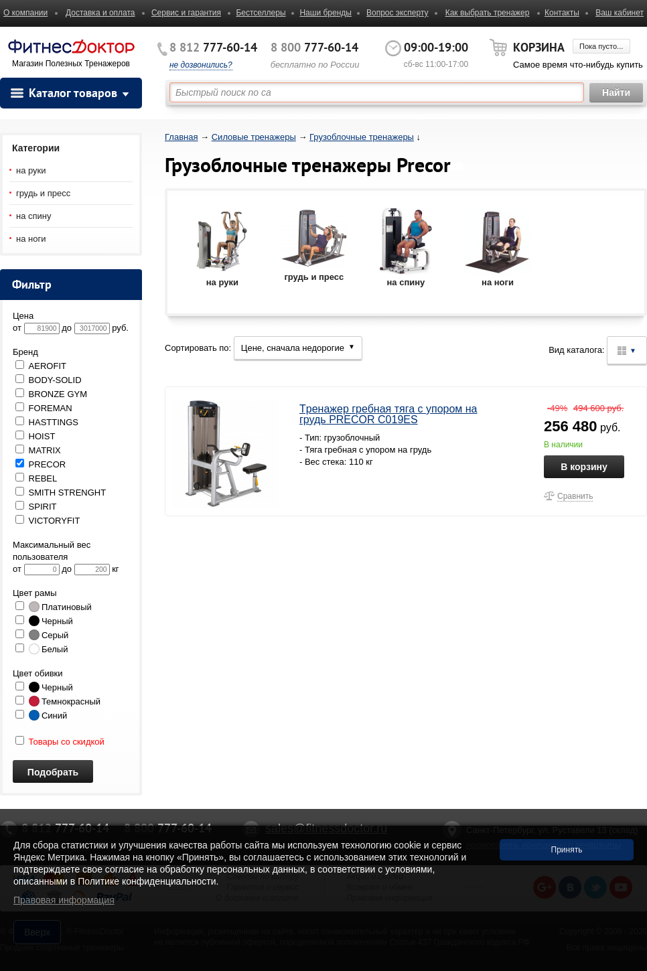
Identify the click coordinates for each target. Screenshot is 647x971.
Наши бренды (325, 12)
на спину (34, 216)
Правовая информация (64, 900)
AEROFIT (40, 366)
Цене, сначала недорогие (298, 348)
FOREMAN (43, 408)
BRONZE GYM (51, 394)
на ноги (31, 239)
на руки (31, 170)
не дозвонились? (200, 65)
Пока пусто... (601, 46)
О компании (25, 12)
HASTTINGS (46, 422)
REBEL (36, 478)
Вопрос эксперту (397, 12)
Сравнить (575, 496)
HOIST (35, 436)
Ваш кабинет (619, 12)
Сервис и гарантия (186, 12)
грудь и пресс (43, 193)
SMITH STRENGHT (60, 493)
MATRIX (38, 450)
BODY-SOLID (48, 380)
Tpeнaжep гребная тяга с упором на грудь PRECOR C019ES (388, 414)
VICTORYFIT (47, 521)
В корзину (584, 466)
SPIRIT (36, 507)
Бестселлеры (260, 12)
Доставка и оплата (100, 12)
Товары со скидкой (59, 742)
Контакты (562, 12)
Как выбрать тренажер (487, 12)
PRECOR (40, 464)
